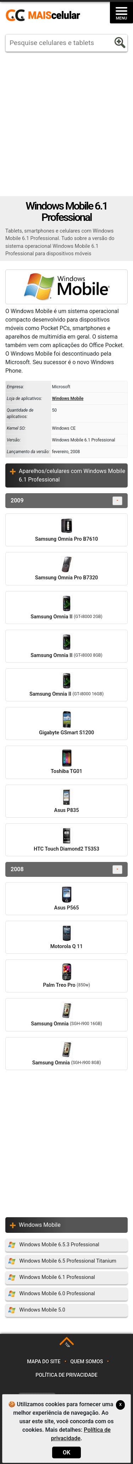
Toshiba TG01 (66, 762)
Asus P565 (66, 898)
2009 (66, 500)
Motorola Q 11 (66, 937)
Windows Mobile (68, 398)
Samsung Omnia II (66, 607)
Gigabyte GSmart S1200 (66, 723)
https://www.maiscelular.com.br (45, 15)
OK (66, 1452)
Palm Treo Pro (66, 975)
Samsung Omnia (66, 1014)
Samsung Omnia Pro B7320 (66, 568)
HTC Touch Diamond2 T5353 (66, 839)
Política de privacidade (66, 1375)
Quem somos (86, 1362)
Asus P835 (66, 801)
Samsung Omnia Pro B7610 (66, 529)
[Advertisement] (66, 123)
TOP (67, 1345)
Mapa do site (43, 1362)
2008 (66, 869)
